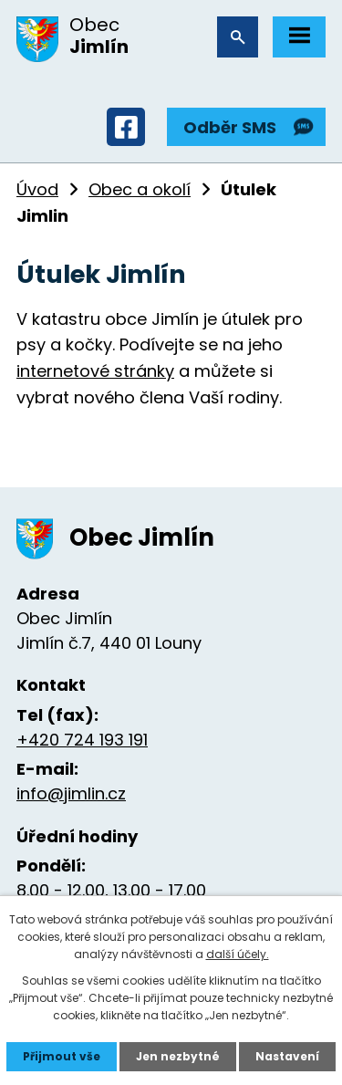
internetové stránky (95, 371)
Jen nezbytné (178, 1056)
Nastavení (287, 1056)
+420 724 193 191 (82, 739)
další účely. (237, 954)
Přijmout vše (61, 1056)
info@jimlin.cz (71, 793)
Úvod (37, 189)
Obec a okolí (139, 189)
